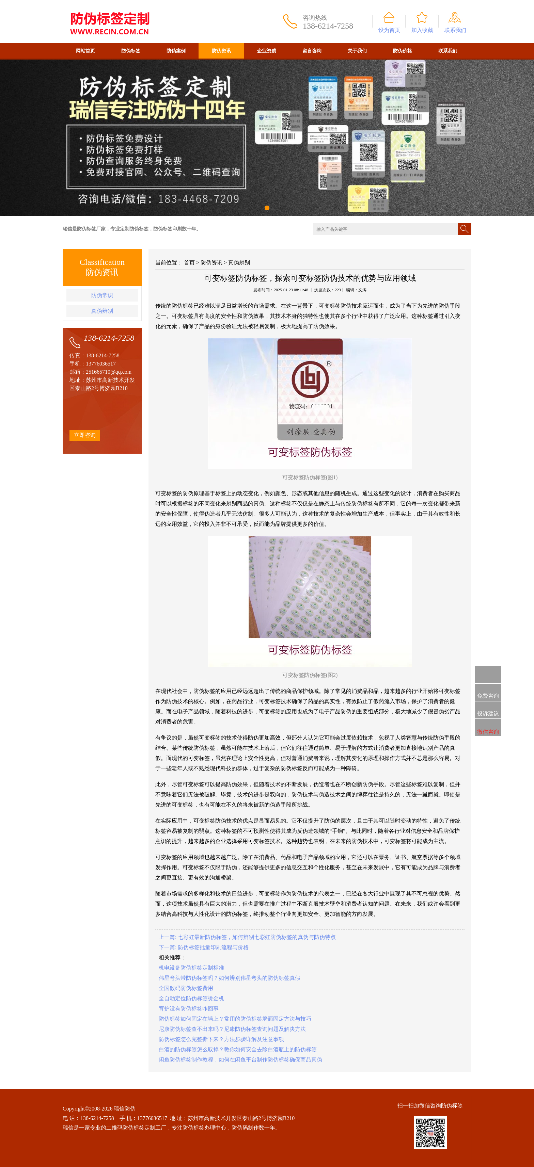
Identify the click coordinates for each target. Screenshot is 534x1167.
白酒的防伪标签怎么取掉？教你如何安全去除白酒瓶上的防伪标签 (238, 1049)
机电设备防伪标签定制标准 (191, 968)
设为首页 (389, 30)
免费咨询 (488, 693)
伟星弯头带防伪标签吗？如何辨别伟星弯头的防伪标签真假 (229, 978)
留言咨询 (311, 50)
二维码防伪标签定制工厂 (136, 1128)
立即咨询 (85, 435)
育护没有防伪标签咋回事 (189, 1008)
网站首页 (85, 50)
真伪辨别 (102, 311)
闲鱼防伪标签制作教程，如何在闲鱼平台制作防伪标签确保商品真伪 (240, 1060)
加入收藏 (422, 30)
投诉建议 (488, 710)
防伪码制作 (245, 1128)
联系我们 (455, 30)
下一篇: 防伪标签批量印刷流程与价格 (204, 947)
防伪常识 (102, 295)
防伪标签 (130, 50)
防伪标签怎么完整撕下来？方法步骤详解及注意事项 (221, 1039)
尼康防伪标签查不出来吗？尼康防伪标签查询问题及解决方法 (232, 1029)
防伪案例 (176, 50)
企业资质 (266, 50)
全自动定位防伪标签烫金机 (191, 998)
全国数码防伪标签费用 (186, 988)
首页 (189, 262)
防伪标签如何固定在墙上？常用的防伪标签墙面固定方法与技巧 (235, 1019)
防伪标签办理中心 (204, 1128)
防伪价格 (402, 50)
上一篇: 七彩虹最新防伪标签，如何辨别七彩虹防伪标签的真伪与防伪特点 (247, 937)
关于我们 (357, 50)
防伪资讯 (221, 50)
